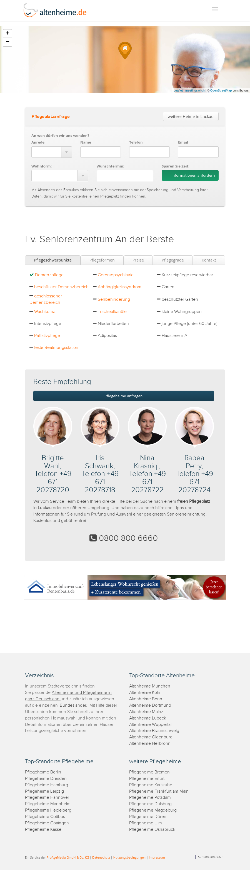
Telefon (135, 142)
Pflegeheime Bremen (149, 772)
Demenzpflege (49, 275)
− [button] (7, 42)
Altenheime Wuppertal (150, 724)
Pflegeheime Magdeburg (153, 810)
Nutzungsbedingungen (129, 857)
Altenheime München (149, 686)
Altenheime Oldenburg (150, 737)
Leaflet (178, 90)
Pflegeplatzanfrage (51, 116)
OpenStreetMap (221, 90)
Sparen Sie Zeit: (175, 166)
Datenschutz (101, 857)
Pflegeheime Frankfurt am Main (159, 791)
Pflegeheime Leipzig (44, 791)
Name (85, 142)
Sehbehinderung (114, 299)
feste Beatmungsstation (56, 347)
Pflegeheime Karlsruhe (150, 785)
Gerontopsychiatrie (116, 275)
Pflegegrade (173, 260)
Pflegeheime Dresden (46, 778)
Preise (138, 260)
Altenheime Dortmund (150, 705)
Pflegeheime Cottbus (45, 816)
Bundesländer (73, 705)
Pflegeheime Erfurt (146, 778)
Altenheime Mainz (146, 711)
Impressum (157, 857)
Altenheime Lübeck (147, 718)
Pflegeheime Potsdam (150, 797)
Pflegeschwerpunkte (53, 260)
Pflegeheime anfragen (124, 395)
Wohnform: (41, 166)
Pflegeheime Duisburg (150, 804)
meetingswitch (195, 90)
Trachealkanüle (112, 311)
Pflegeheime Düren (147, 816)
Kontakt (209, 260)
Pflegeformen (102, 260)
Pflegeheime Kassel (43, 829)
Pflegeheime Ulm (145, 823)
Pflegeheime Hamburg (46, 785)
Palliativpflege (47, 335)
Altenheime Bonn (145, 699)
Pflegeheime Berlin (43, 772)
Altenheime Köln (144, 692)
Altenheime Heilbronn (150, 743)
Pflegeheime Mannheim (48, 804)
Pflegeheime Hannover (47, 797)
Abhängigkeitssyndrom (119, 287)
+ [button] (7, 33)
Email (183, 142)
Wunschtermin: (110, 166)
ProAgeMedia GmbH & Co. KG (68, 857)
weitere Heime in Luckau (191, 116)
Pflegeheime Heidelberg (48, 810)
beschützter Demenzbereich (61, 287)
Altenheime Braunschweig (154, 730)
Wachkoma (44, 311)
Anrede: (38, 142)
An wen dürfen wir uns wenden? (60, 135)
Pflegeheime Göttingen (47, 823)
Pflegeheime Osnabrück (152, 829)
